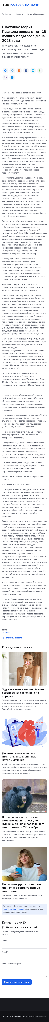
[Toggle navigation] (45, 4)
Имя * (4, 941)
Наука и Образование (36, 14)
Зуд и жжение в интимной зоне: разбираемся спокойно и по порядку (23, 692)
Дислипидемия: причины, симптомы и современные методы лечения (19, 756)
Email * (5, 952)
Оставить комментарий (16, 982)
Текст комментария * (12, 963)
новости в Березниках (13, 909)
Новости (19, 14)
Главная (6, 14)
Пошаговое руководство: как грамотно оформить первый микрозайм (21, 888)
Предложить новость (12, 638)
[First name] (24, 946)
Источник (6, 633)
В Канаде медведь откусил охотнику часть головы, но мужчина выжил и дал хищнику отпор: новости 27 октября (23, 822)
